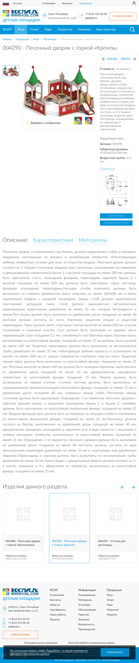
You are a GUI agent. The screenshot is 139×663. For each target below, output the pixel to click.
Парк (48, 29)
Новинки (84, 29)
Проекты (55, 619)
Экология (83, 619)
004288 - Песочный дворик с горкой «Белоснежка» (23, 543)
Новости (55, 605)
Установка (84, 605)
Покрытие (113, 610)
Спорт (34, 29)
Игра (20, 29)
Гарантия (83, 614)
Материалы (85, 600)
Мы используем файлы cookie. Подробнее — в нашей (41, 651)
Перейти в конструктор (116, 223)
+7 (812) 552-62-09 (96, 14)
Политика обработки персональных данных (91, 643)
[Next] (133, 487)
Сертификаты (58, 610)
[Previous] (122, 487)
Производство (86, 629)
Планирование (86, 595)
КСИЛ (7, 29)
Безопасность (86, 624)
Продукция (85, 3)
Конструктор (105, 29)
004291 (128, 59)
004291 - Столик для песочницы (111, 543)
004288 (109, 59)
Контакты (67, 3)
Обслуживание (87, 610)
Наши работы (58, 614)
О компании (49, 3)
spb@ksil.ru (91, 18)
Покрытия (64, 29)
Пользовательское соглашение (40, 643)
